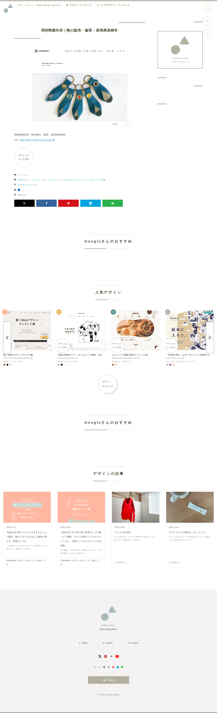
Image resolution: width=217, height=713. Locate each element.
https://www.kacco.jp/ (66, 358)
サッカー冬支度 (122, 532)
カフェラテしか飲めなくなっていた (187, 532)
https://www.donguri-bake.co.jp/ (124, 358)
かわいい (63, 361)
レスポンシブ (93, 180)
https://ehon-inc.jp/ (173, 358)
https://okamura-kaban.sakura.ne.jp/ (36, 140)
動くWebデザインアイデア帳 (18, 355)
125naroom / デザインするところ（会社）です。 (25, 562)
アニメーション (56, 180)
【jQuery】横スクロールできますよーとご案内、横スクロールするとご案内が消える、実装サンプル (26, 536)
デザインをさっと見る (24, 157)
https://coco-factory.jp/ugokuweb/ (16, 358)
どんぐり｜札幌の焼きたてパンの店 (130, 355)
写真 (104, 180)
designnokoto (112, 695)
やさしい (9, 361)
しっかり (171, 361)
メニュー (81, 180)
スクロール (70, 180)
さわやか (23, 185)
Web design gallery (40, 5)
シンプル (33, 185)
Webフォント (25, 180)
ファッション (23, 175)
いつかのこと (120, 562)
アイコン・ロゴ (40, 180)
